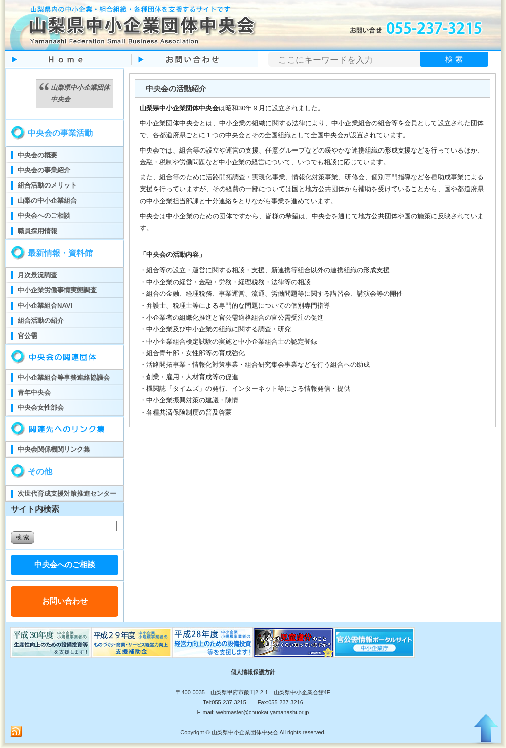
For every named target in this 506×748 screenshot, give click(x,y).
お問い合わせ (65, 600)
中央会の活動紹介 (176, 88)
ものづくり (50, 642)
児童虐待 (293, 642)
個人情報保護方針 (253, 672)
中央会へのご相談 (64, 564)
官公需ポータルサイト (374, 642)
